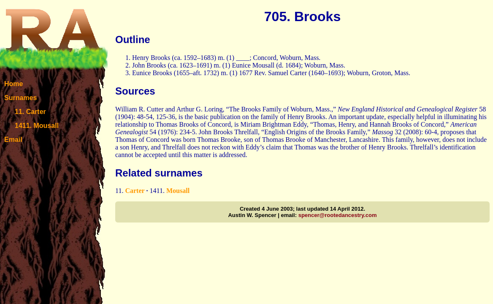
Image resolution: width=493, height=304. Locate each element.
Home (13, 83)
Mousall (178, 190)
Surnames (20, 97)
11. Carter (30, 111)
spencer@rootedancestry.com (337, 215)
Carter (134, 190)
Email (13, 139)
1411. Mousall (37, 125)
